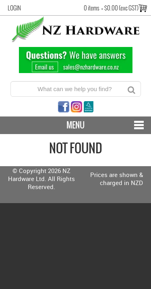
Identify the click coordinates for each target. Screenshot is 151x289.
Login (14, 8)
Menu (75, 125)
